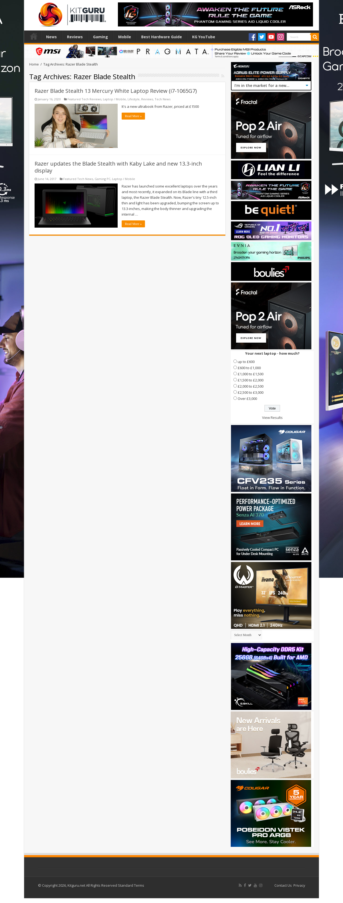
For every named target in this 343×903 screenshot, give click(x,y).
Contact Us (283, 885)
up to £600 (246, 361)
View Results (272, 417)
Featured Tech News (78, 179)
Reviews (75, 36)
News (51, 36)
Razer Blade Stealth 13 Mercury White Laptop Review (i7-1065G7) (116, 90)
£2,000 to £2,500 (250, 386)
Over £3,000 (247, 398)
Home (34, 36)
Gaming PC (102, 179)
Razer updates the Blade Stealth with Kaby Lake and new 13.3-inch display (118, 167)
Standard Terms (131, 885)
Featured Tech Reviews (84, 99)
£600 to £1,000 (249, 367)
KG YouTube (203, 36)
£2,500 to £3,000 (250, 392)
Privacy (299, 885)
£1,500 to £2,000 (250, 380)
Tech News (162, 99)
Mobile (124, 36)
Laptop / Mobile (114, 99)
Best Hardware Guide (161, 36)
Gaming (100, 36)
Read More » (133, 116)
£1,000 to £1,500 (250, 374)
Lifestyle (134, 99)
